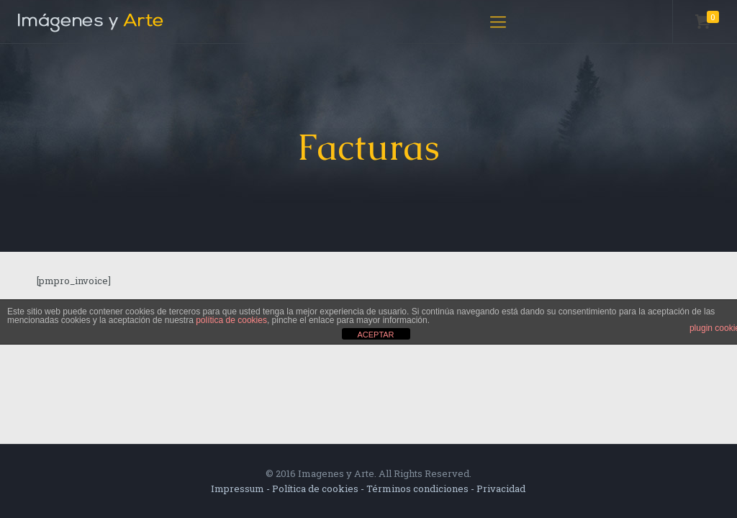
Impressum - (241, 488)
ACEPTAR (375, 334)
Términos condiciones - (421, 488)
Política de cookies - (319, 488)
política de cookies (231, 320)
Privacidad (500, 488)
